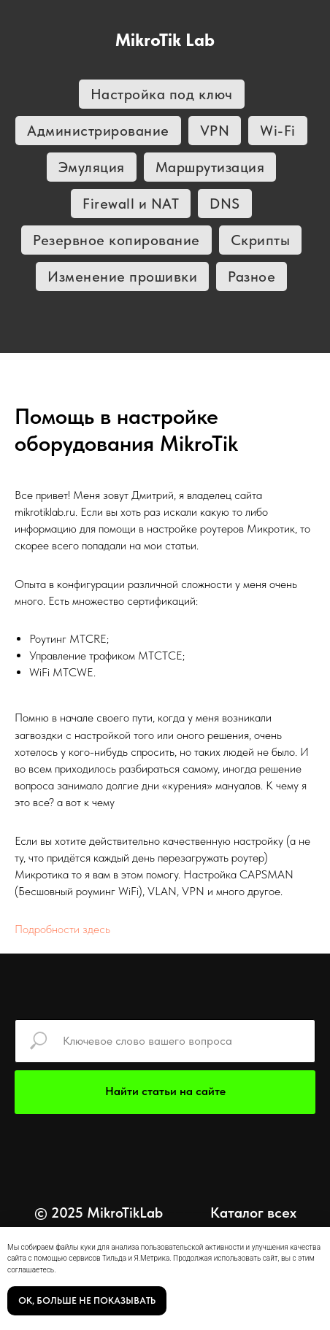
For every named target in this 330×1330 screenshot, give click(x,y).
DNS (225, 203)
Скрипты (261, 240)
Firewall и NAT (130, 203)
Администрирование (98, 130)
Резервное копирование (116, 240)
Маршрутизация (210, 167)
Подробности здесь (62, 929)
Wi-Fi (278, 130)
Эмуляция (91, 167)
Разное (251, 276)
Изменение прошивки (122, 276)
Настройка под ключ (162, 94)
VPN (215, 130)
